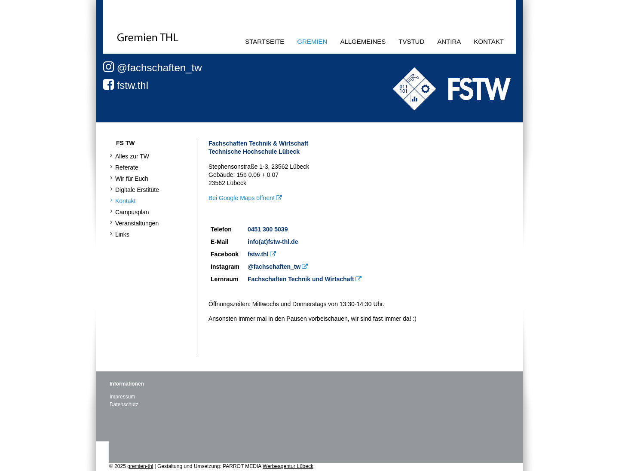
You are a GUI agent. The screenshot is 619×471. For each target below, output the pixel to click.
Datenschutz (124, 404)
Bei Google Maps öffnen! (241, 197)
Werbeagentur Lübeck (288, 466)
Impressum (122, 397)
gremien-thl (140, 466)
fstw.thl (125, 85)
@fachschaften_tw (152, 67)
